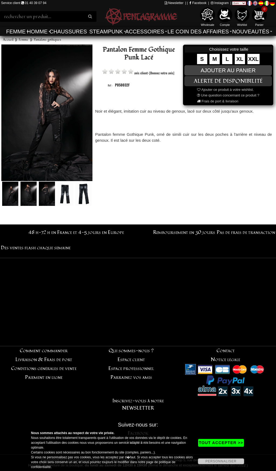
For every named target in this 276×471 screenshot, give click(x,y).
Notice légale (225, 359)
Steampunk (106, 31)
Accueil (8, 39)
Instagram (220, 3)
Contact (225, 350)
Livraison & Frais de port (43, 359)
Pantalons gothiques (47, 39)
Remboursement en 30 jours (184, 232)
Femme (16, 31)
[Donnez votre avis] (161, 73)
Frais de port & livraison (217, 101)
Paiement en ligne (44, 377)
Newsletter (174, 3)
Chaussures (68, 31)
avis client (141, 73)
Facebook (197, 3)
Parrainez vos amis (131, 377)
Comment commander (44, 350)
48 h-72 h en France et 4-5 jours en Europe (76, 232)
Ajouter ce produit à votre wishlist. (225, 90)
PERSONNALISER (220, 461)
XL (239, 59)
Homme (37, 31)
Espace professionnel (131, 368)
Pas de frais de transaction (246, 232)
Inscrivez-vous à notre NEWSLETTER (138, 404)
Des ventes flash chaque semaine (36, 247)
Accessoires (144, 31)
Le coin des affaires (198, 31)
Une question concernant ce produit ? (228, 95)
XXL (253, 59)
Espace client (131, 359)
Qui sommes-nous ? (131, 350)
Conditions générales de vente (44, 368)
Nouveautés (250, 31)
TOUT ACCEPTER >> (221, 442)
